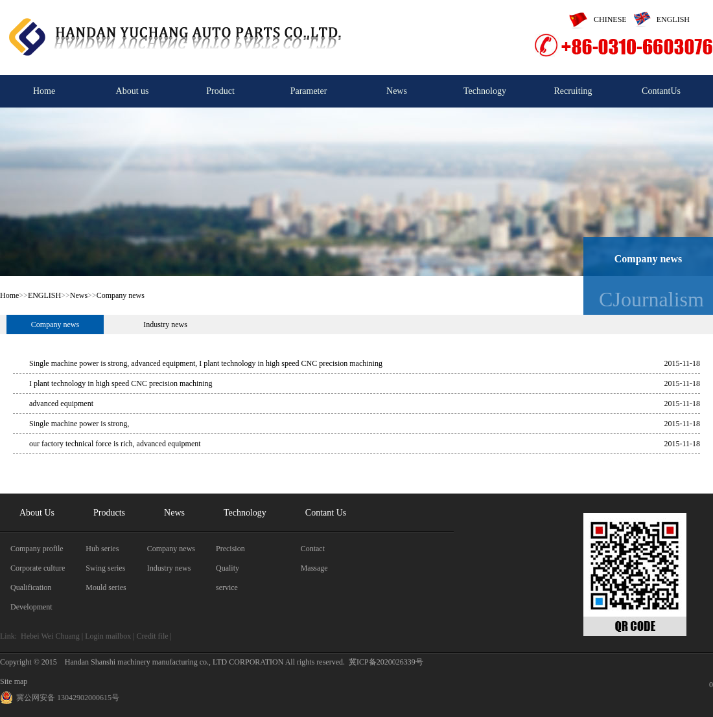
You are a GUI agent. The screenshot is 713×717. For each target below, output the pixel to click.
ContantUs (661, 91)
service (227, 587)
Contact (313, 548)
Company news (121, 295)
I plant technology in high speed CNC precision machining (121, 383)
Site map (13, 681)
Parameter (308, 91)
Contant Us (325, 513)
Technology (484, 91)
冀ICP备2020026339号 (386, 661)
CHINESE (595, 19)
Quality (227, 568)
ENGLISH (658, 19)
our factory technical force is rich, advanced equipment (115, 443)
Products (109, 513)
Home (44, 91)
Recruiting (573, 91)
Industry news (165, 324)
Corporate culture (37, 568)
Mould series (106, 587)
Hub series (102, 548)
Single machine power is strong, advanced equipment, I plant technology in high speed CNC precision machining (205, 363)
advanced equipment (61, 403)
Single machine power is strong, (79, 423)
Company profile (37, 548)
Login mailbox (108, 636)
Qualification (30, 587)
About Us (36, 513)
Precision (230, 548)
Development (31, 606)
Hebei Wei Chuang (50, 636)
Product (220, 91)
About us (132, 91)
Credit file (153, 636)
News (396, 91)
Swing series (105, 568)
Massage (314, 568)
